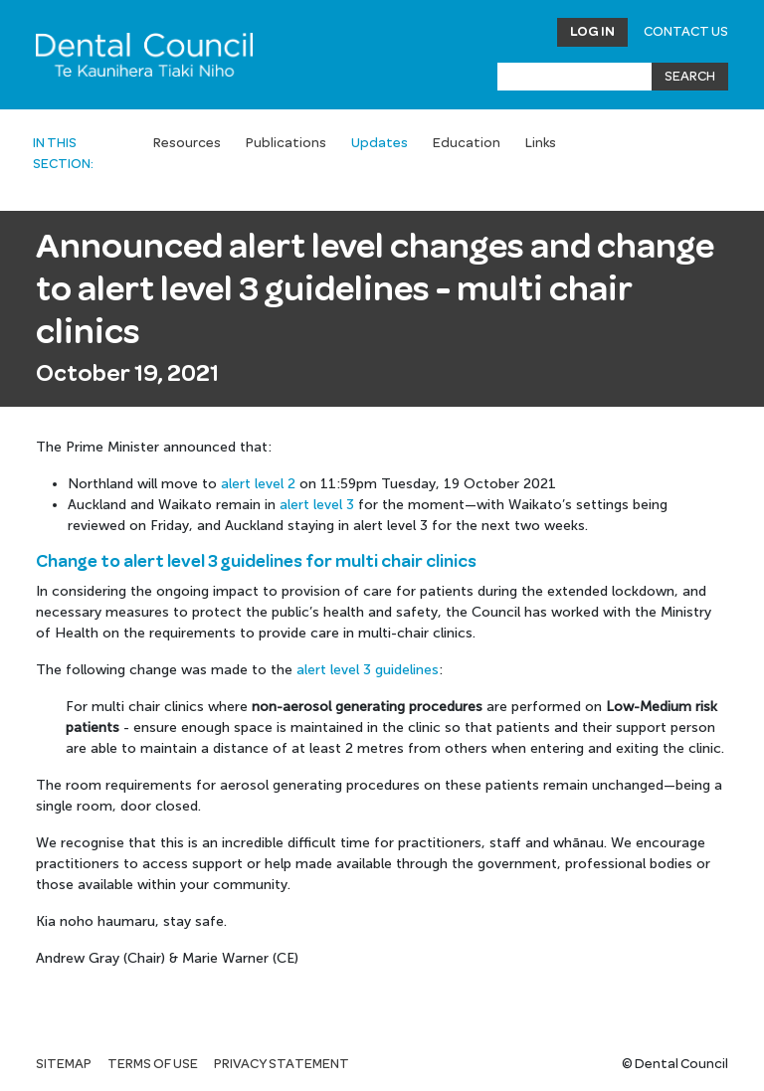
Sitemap (64, 1064)
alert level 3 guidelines (367, 669)
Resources (187, 143)
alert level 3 (317, 504)
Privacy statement (281, 1064)
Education (466, 143)
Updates (379, 143)
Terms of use (152, 1064)
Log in (592, 32)
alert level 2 (258, 483)
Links (540, 143)
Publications (286, 143)
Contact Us (686, 32)
